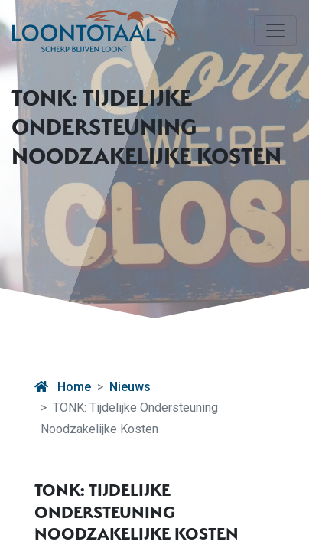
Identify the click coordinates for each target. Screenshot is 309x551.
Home (62, 387)
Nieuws (130, 387)
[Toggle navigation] (275, 30)
